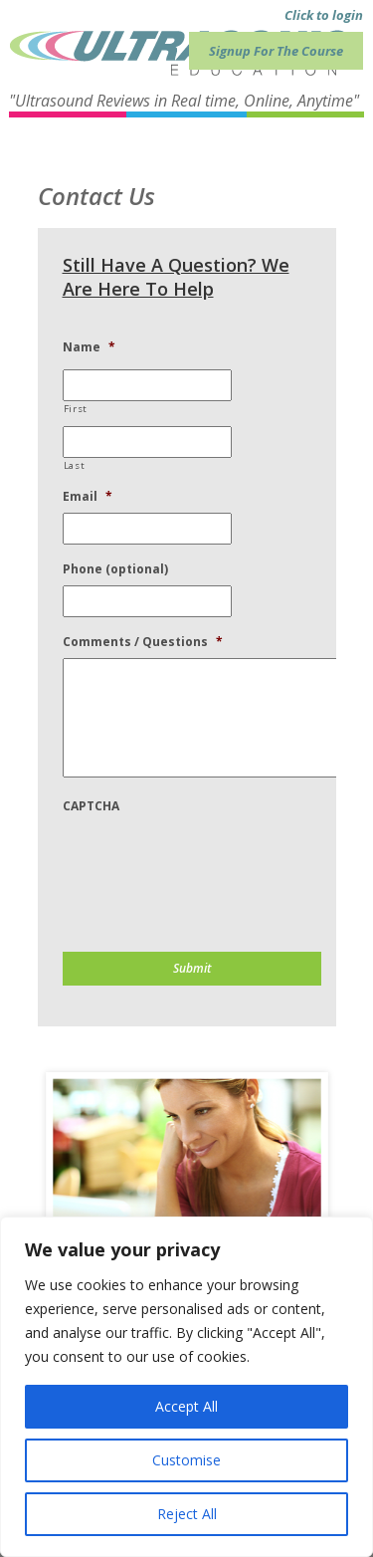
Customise (186, 1459)
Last (75, 465)
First (76, 408)
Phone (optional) (115, 569)
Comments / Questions (143, 642)
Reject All (187, 1513)
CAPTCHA (91, 806)
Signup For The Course (276, 51)
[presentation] (214, 861)
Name (89, 347)
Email (87, 497)
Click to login (323, 15)
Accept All (186, 1406)
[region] (186, 1387)
